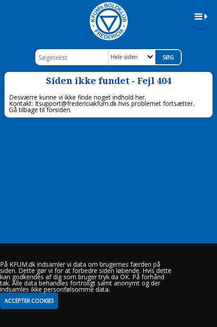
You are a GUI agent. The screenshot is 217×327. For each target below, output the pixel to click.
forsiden (58, 109)
